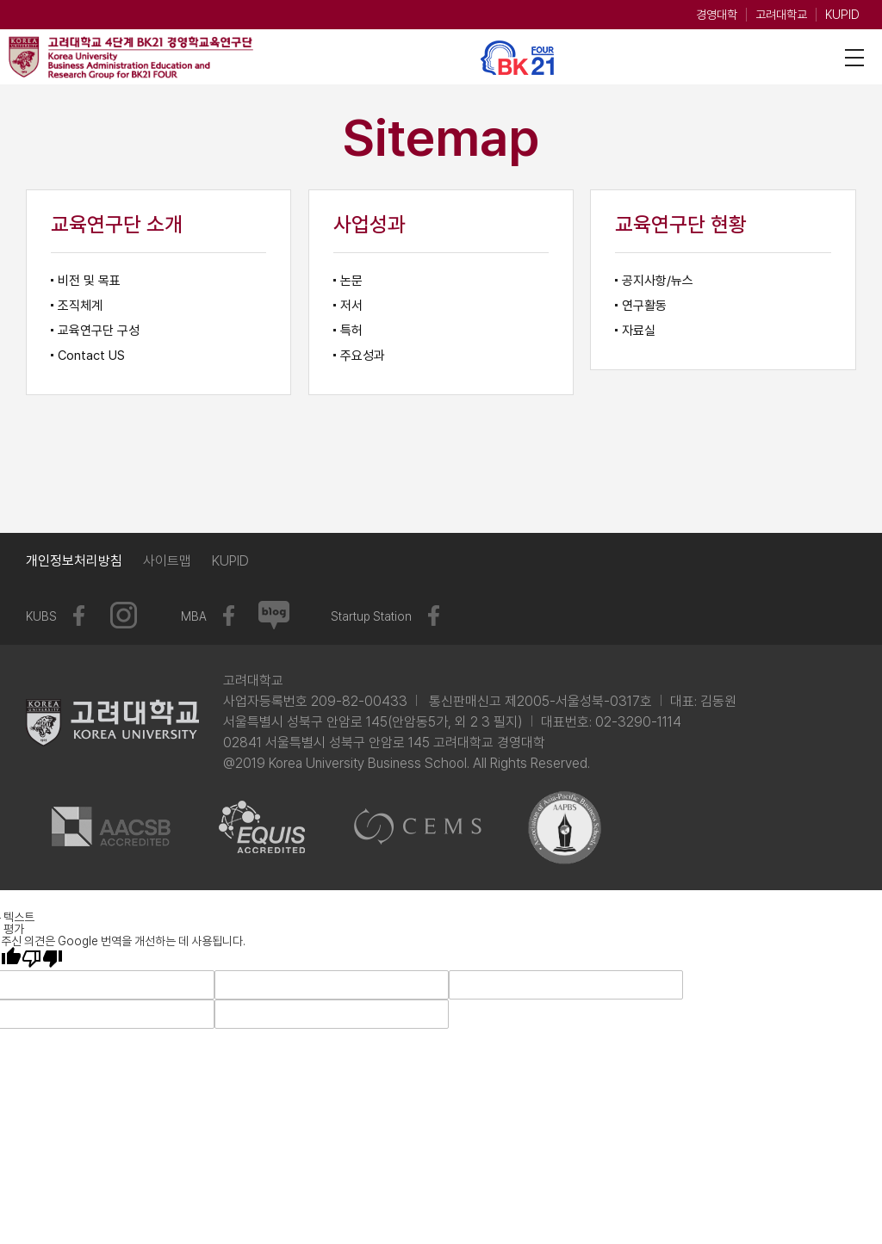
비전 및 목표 (89, 280)
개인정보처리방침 (74, 561)
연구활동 (644, 305)
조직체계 (80, 305)
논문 (351, 280)
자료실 (638, 330)
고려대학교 (781, 15)
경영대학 (716, 15)
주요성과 (362, 355)
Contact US (91, 355)
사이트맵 (167, 561)
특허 (351, 330)
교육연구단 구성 (99, 330)
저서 (351, 305)
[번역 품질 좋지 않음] (42, 958)
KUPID (842, 15)
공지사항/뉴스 (657, 280)
